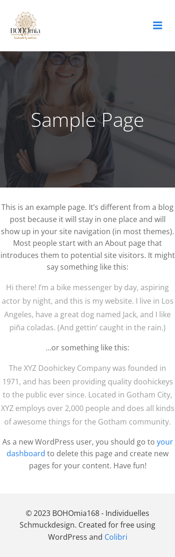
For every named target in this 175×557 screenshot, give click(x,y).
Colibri (116, 537)
